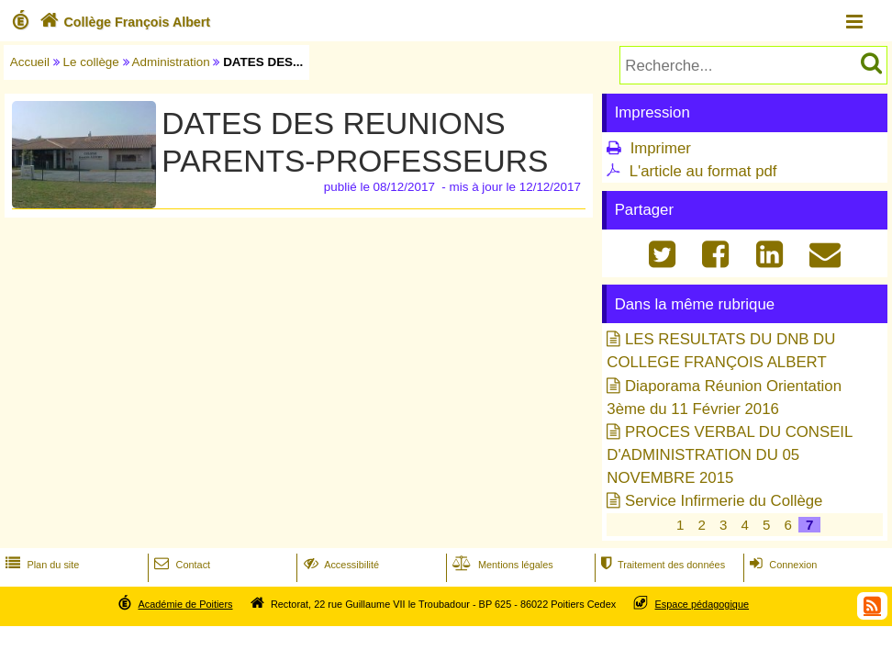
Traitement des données (661, 564)
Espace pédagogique (702, 604)
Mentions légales (501, 564)
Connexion (781, 564)
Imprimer (660, 148)
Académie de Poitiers (185, 604)
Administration (171, 62)
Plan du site (40, 564)
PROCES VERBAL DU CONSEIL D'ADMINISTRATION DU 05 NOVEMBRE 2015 (729, 455)
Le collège (91, 62)
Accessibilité (340, 564)
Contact (180, 564)
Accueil (30, 62)
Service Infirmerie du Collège (723, 501)
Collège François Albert (123, 22)
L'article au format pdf (703, 171)
